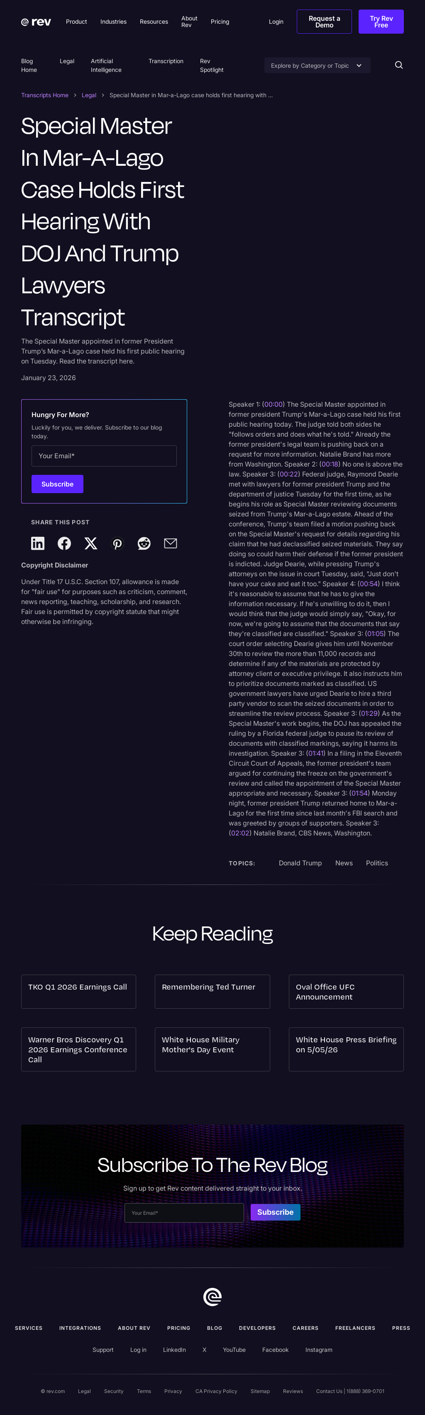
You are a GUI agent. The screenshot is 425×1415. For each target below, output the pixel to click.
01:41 (315, 753)
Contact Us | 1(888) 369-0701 (350, 1391)
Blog (214, 1328)
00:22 (289, 474)
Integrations (80, 1328)
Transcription (166, 60)
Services (29, 1328)
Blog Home (29, 65)
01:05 (375, 633)
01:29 (369, 713)
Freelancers (355, 1328)
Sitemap (260, 1391)
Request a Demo (324, 21)
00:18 (330, 464)
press (401, 1328)
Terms (144, 1391)
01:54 (360, 793)
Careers (306, 1328)
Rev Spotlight (212, 65)
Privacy (173, 1391)
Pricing (179, 1328)
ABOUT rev (134, 1328)
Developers (257, 1328)
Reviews (293, 1391)
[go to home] (212, 1297)
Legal (67, 60)
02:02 (240, 833)
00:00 (273, 404)
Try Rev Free (381, 21)
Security (114, 1391)
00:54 (369, 584)
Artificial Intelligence (106, 65)
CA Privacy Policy (216, 1391)
